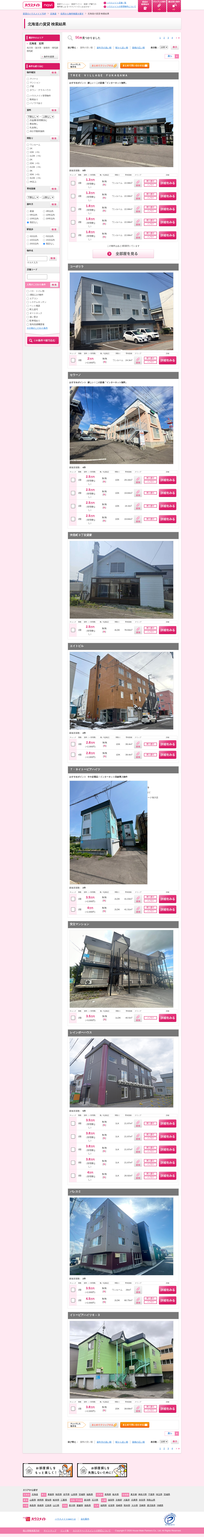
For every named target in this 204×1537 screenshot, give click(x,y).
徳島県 (87, 1505)
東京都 (134, 1494)
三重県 (64, 1500)
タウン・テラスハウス (40, 90)
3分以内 (33, 236)
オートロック (36, 313)
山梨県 (33, 1500)
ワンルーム (35, 144)
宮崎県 (142, 1505)
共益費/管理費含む (38, 120)
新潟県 (87, 1500)
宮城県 (82, 1494)
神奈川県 (142, 1494)
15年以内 (34, 218)
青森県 (51, 1494)
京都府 (119, 1500)
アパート (34, 79)
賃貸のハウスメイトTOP (34, 13)
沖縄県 (160, 1505)
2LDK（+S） (36, 167)
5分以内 (49, 236)
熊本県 (127, 1505)
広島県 (48, 1505)
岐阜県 (56, 1500)
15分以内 (50, 240)
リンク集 (64, 1530)
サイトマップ (50, 1530)
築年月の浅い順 (104, 47)
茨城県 (167, 1494)
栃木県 (115, 1494)
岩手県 (66, 1494)
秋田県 (58, 1494)
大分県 (135, 1505)
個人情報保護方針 (31, 1530)
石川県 (95, 1500)
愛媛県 (80, 1505)
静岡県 (40, 1500)
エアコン (34, 298)
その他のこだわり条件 (37, 328)
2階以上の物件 (36, 295)
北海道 (53, 13)
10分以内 (34, 240)
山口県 (56, 1505)
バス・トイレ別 (37, 291)
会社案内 (85, 1519)
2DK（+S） (35, 163)
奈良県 (142, 1500)
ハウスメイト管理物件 (40, 95)
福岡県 (103, 1505)
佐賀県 (111, 1505)
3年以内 (49, 211)
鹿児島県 (151, 1505)
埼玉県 (159, 1494)
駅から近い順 (122, 47)
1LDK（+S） (36, 156)
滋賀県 (111, 1500)
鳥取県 (33, 1505)
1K (31, 148)
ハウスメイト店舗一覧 (116, 3)
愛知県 (48, 1500)
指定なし (34, 222)
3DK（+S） (35, 174)
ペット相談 (35, 306)
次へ (170, 56)
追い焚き (34, 317)
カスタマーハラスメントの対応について (92, 1530)
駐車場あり (35, 320)
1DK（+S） (35, 152)
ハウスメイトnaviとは (65, 1519)
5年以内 (33, 215)
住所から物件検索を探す (72, 13)
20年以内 (50, 218)
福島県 (90, 1494)
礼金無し (34, 127)
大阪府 (126, 1500)
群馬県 (108, 1494)
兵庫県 (134, 1500)
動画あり (34, 99)
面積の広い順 (138, 47)
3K (31, 170)
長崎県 (119, 1505)
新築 (32, 211)
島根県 (40, 1505)
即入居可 (34, 309)
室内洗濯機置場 (37, 324)
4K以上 (33, 181)
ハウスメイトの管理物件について (121, 6)
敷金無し (34, 124)
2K (31, 159)
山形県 (74, 1494)
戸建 (32, 86)
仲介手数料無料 (37, 131)
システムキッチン (38, 302)
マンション (35, 82)
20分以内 (34, 243)
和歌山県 (151, 1500)
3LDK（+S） (36, 178)
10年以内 (50, 215)
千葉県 (151, 1494)
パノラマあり (36, 103)
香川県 (72, 1505)
